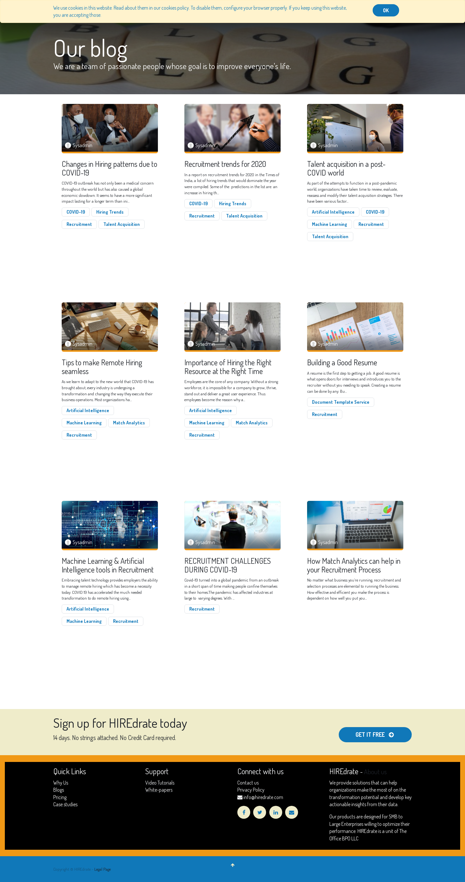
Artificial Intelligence (333, 212)
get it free (375, 734)
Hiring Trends (110, 212)
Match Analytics (129, 422)
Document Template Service (340, 402)
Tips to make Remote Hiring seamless (102, 366)
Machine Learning (329, 224)
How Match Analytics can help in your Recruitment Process (353, 565)
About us (375, 771)
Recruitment (79, 224)
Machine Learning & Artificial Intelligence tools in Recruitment (108, 565)
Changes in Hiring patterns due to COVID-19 (109, 168)
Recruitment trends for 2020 (225, 164)
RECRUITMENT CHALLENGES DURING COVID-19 (227, 565)
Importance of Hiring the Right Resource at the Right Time (228, 366)
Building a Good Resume (342, 362)
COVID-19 (76, 212)
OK (386, 10)
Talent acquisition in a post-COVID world (346, 168)
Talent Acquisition (121, 224)
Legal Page (102, 869)
